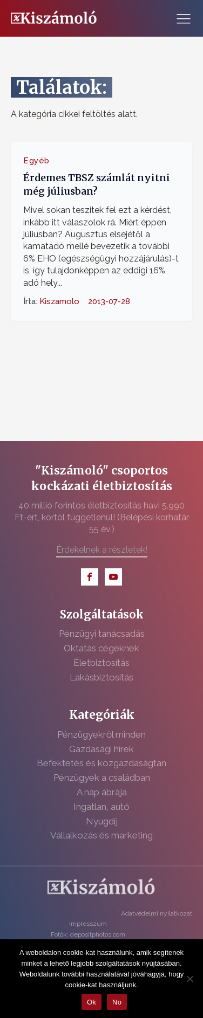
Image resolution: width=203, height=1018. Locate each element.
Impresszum (88, 923)
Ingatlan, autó (101, 806)
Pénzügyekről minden (101, 734)
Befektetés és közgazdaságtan (101, 763)
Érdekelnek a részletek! (101, 550)
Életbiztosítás (101, 662)
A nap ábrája (102, 792)
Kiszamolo (59, 301)
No (116, 1002)
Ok (91, 1002)
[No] (189, 978)
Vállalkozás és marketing (101, 835)
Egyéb (36, 161)
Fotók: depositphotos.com (88, 934)
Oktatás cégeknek (101, 648)
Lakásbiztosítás (101, 677)
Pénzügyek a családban (101, 777)
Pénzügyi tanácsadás (102, 633)
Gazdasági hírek (101, 749)
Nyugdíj (102, 821)
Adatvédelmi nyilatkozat (156, 913)
